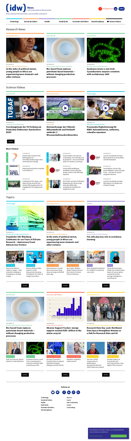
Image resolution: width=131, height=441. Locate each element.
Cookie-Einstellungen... (96, 436)
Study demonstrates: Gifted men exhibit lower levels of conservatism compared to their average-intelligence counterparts (116, 273)
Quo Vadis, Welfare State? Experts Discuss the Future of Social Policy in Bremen (75, 271)
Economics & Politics (81, 21)
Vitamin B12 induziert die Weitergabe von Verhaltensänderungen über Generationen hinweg (33, 159)
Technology (14, 21)
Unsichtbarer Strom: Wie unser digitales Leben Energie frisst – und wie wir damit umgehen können (114, 171)
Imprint (69, 400)
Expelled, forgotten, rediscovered (74, 360)
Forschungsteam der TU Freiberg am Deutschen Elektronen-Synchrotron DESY (23, 129)
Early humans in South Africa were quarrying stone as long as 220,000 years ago (55, 271)
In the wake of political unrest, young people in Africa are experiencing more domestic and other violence (22, 73)
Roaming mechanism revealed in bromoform (33, 169)
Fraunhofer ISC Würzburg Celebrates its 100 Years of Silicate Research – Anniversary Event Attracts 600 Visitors (23, 240)
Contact (69, 405)
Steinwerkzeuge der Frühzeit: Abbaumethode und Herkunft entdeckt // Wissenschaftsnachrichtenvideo (62, 131)
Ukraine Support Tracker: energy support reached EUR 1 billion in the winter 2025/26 (64, 330)
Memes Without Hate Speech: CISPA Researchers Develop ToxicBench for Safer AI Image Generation (34, 272)
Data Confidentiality (72, 403)
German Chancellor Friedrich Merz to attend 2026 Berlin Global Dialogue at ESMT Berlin (55, 362)
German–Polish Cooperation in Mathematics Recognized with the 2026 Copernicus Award (95, 363)
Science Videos (114, 21)
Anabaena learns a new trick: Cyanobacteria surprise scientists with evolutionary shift (103, 71)
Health (47, 21)
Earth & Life (63, 21)
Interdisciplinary (97, 21)
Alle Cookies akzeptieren (118, 436)
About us (69, 398)
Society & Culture (30, 21)
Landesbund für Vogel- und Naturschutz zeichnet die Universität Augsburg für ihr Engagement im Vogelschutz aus (33, 185)
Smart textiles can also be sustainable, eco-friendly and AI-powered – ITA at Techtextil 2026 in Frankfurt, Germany (73, 159)
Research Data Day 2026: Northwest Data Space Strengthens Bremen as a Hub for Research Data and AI (104, 330)
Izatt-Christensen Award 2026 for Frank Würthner (15, 360)
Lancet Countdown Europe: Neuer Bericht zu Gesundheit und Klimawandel (113, 158)
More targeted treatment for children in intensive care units (95, 270)
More (11, 141)
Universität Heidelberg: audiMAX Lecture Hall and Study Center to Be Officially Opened (73, 171)
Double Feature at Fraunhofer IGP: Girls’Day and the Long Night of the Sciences (115, 362)
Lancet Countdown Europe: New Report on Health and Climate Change (113, 183)
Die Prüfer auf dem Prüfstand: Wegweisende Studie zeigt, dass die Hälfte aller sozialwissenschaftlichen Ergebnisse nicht (73, 185)
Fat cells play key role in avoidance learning (104, 238)
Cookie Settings (71, 407)
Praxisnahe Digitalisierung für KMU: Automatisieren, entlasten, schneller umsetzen (103, 129)
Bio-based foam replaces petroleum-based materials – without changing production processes (61, 73)
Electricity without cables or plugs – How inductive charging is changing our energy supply (14, 272)
